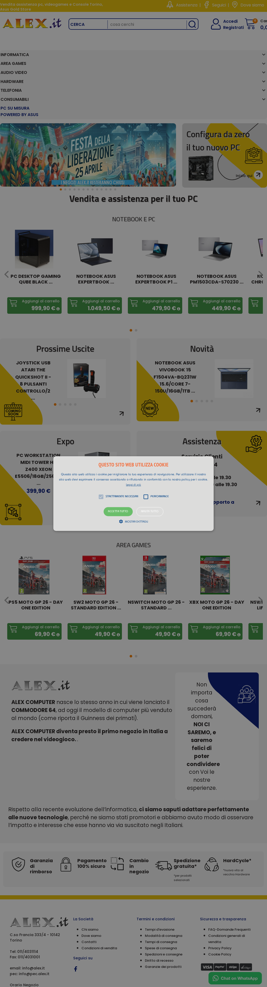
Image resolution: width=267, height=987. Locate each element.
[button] (133, 493)
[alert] (133, 493)
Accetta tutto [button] (118, 511)
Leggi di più (133, 485)
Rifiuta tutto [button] (150, 511)
